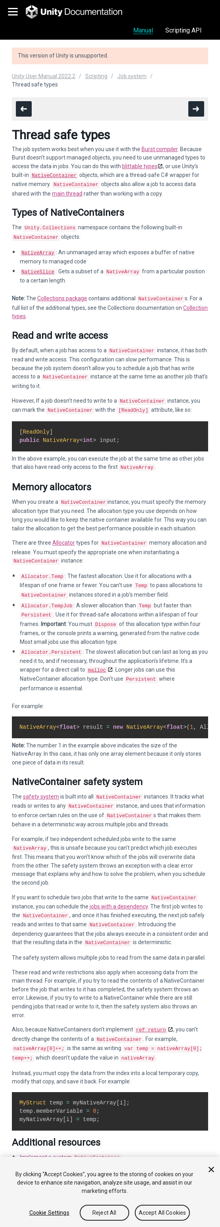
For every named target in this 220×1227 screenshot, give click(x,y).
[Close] (211, 1169)
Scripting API (183, 30)
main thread (67, 192)
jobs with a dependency (119, 883)
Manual (143, 30)
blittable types (139, 166)
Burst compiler (160, 149)
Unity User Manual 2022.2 (43, 76)
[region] (110, 1192)
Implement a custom (70, 1128)
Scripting (96, 76)
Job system (132, 76)
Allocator (63, 532)
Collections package (62, 293)
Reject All (104, 1213)
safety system (41, 777)
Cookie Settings (49, 1213)
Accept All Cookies (162, 1213)
